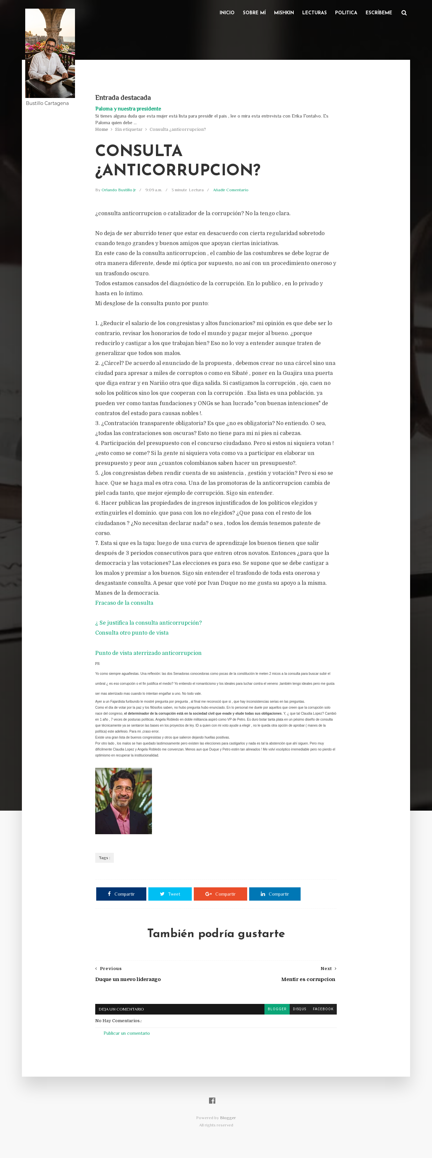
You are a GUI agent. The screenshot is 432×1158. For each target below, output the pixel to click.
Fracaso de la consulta (124, 603)
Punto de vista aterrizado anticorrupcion (148, 653)
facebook (323, 1009)
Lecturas (314, 13)
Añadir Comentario (231, 189)
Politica (346, 13)
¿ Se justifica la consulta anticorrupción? (148, 623)
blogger (277, 1009)
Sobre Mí (254, 13)
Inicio (227, 13)
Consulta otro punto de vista (132, 633)
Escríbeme (379, 13)
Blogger (228, 1117)
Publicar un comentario (127, 1033)
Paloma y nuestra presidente (128, 109)
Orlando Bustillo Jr (119, 189)
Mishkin (284, 13)
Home (101, 129)
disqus (299, 1009)
